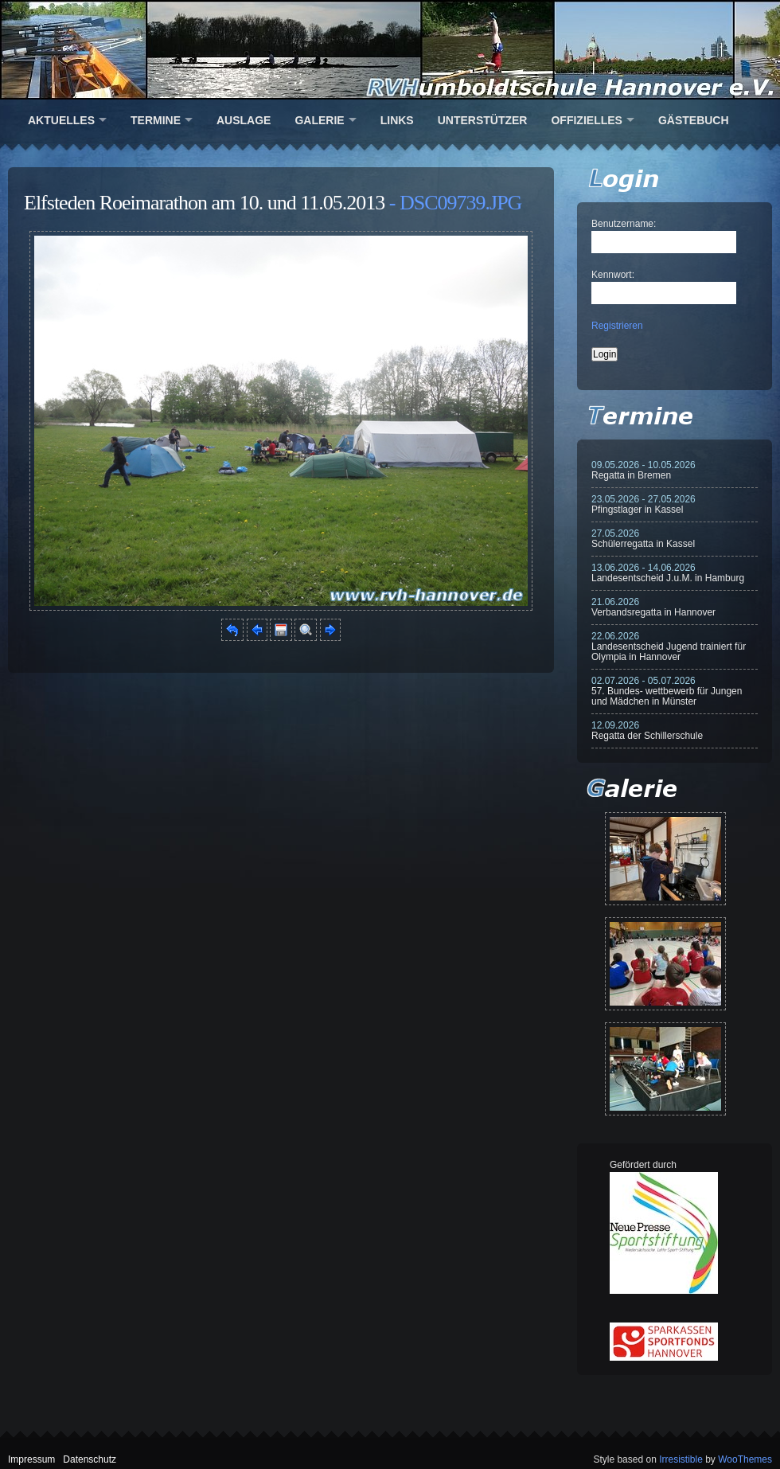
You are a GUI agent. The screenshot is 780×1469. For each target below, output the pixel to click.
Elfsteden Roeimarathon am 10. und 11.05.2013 (204, 202)
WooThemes (745, 1459)
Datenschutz (89, 1459)
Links (397, 120)
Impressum (31, 1459)
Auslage (243, 120)
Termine (156, 120)
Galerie (319, 120)
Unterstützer (483, 120)
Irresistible (681, 1459)
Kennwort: (612, 274)
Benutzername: (623, 223)
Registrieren (617, 325)
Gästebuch (693, 120)
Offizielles (586, 120)
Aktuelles (61, 120)
